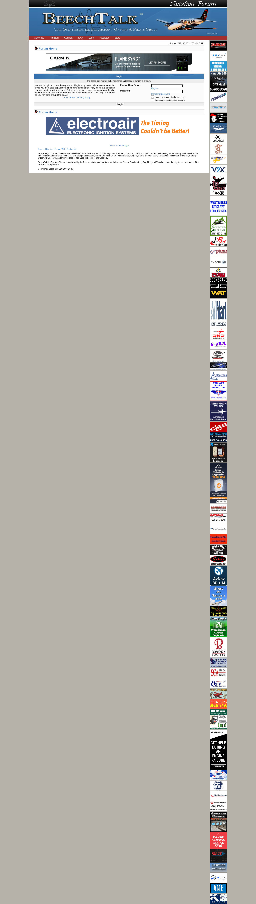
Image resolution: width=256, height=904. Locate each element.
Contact (68, 37)
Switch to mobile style (119, 145)
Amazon (54, 37)
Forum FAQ (60, 149)
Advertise (39, 37)
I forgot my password (160, 94)
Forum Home (48, 48)
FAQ (80, 37)
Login (91, 37)
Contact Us (71, 149)
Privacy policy (83, 97)
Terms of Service (45, 149)
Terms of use (68, 97)
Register (104, 37)
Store (117, 37)
